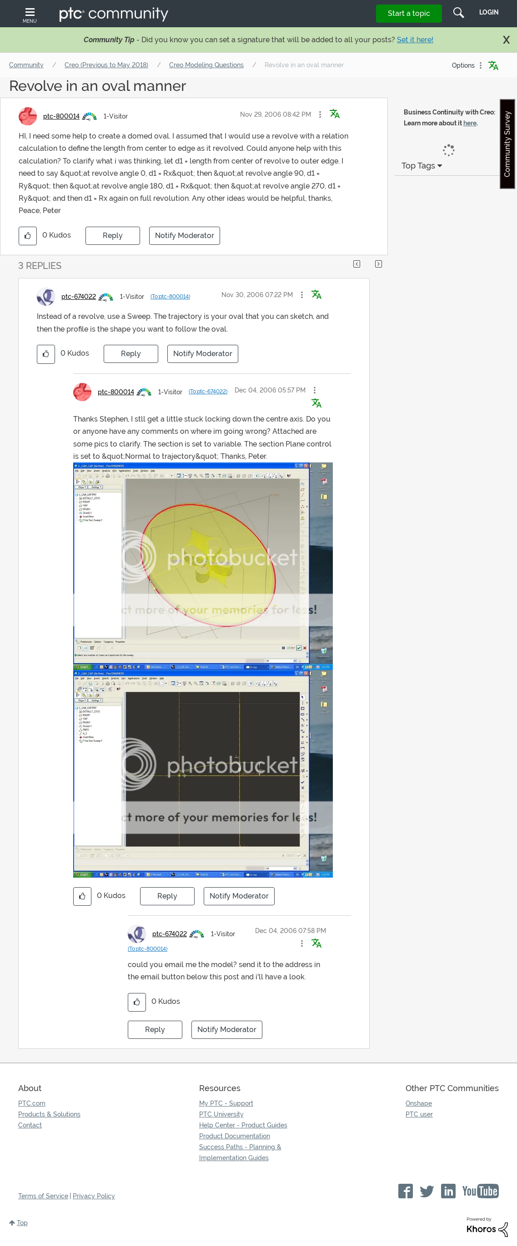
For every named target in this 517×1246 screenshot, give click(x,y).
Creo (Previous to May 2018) (106, 65)
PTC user (419, 1114)
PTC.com (31, 1103)
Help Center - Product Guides (243, 1125)
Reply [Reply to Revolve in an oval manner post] (113, 235)
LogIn (489, 12)
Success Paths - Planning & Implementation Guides (240, 1152)
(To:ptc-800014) (170, 296)
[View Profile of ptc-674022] (78, 296)
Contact (30, 1125)
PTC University (221, 1114)
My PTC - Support (226, 1103)
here (470, 123)
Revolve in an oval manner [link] (304, 65)
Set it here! (415, 39)
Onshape (419, 1103)
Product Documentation (234, 1136)
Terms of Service (43, 1196)
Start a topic (409, 13)
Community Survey (507, 144)
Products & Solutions (49, 1114)
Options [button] (463, 65)
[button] (320, 114)
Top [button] (22, 1222)
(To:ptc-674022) (208, 391)
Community (26, 65)
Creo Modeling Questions (206, 65)
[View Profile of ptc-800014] (61, 116)
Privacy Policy (94, 1196)
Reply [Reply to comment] (131, 353)
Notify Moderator (184, 235)
